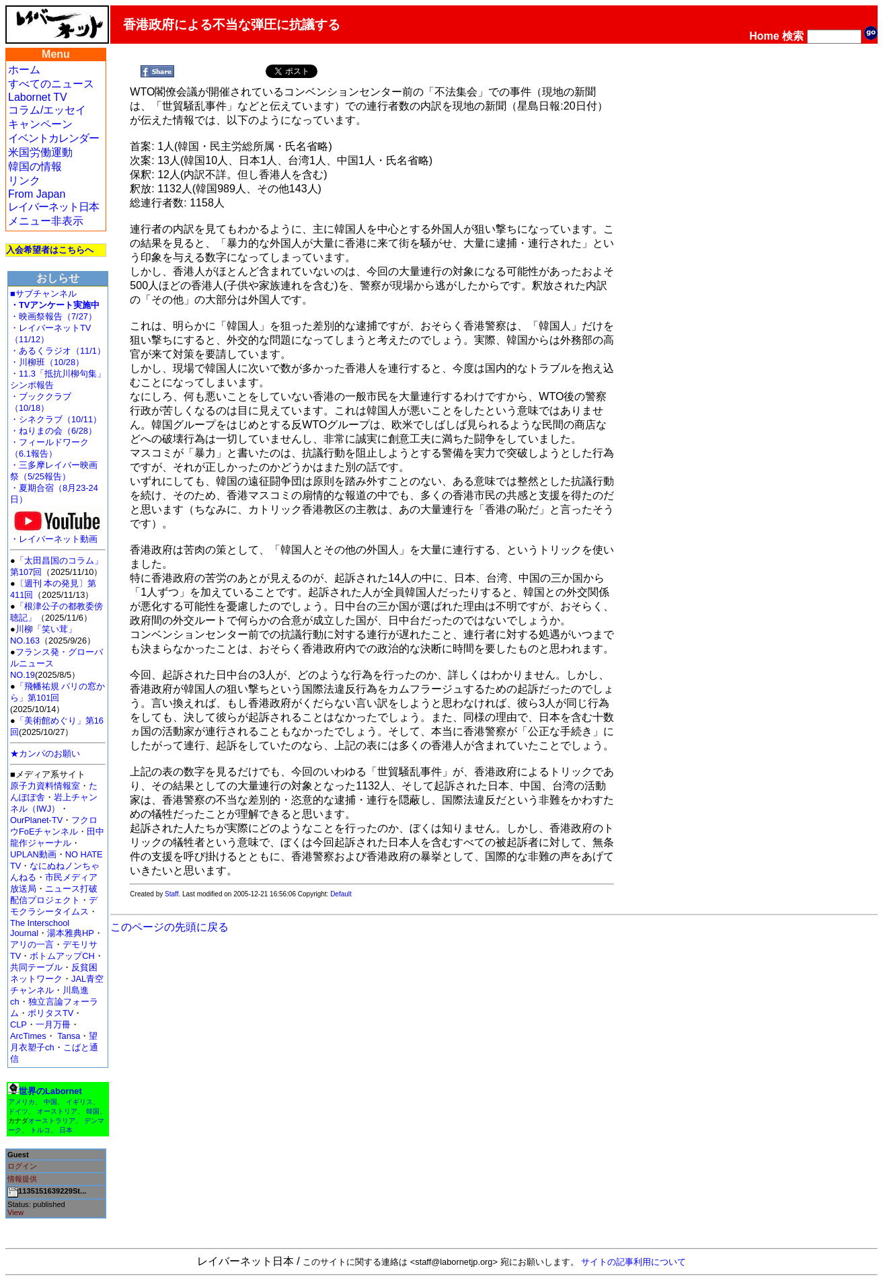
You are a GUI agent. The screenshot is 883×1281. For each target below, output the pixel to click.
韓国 (93, 1111)
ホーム (24, 69)
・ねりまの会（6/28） (53, 431)
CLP (18, 1024)
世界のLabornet (50, 1091)
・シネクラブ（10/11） (56, 419)
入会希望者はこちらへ (49, 250)
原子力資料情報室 (45, 786)
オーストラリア (51, 1120)
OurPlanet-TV (36, 820)
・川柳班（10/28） (47, 362)
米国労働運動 (40, 152)
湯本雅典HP (70, 933)
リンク (24, 180)
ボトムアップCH (62, 956)
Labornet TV (37, 97)
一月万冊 (53, 1024)
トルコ (40, 1130)
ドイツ (18, 1111)
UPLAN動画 (33, 854)
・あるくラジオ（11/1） (58, 351)
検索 (793, 36)
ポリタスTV (50, 1013)
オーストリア (57, 1111)
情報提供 (22, 1179)
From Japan (36, 194)
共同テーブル (36, 967)
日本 (66, 1130)
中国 (50, 1101)
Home (764, 36)
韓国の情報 (35, 166)
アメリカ (21, 1101)
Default (341, 894)
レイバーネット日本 (53, 206)
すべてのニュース (51, 83)
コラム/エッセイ (47, 110)
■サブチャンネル (43, 293)
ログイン (22, 1166)
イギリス (79, 1101)
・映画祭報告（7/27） (53, 316)
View (15, 1212)
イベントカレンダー (53, 138)
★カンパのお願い (45, 753)
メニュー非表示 (45, 221)
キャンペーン (40, 124)
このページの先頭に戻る (169, 927)
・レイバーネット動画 (57, 535)
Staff (171, 894)
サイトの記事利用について (633, 1262)
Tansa (68, 1036)
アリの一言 (32, 944)
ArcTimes (28, 1036)
